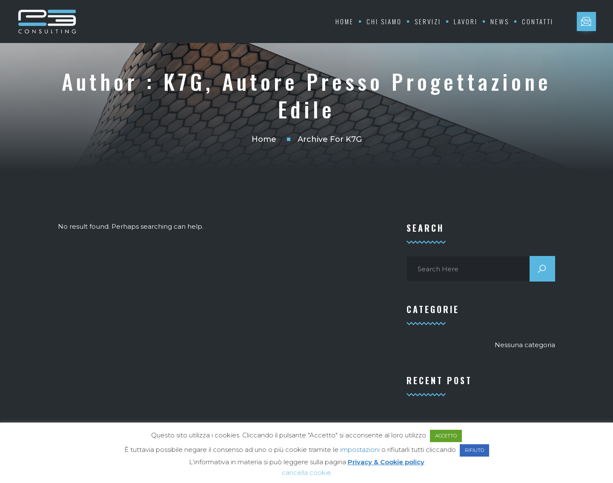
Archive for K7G (330, 139)
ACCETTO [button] (446, 436)
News (499, 21)
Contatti (537, 21)
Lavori (466, 21)
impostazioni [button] (360, 450)
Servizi (428, 21)
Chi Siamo (384, 21)
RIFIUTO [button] (474, 450)
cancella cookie (306, 473)
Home (344, 21)
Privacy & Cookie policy (386, 462)
